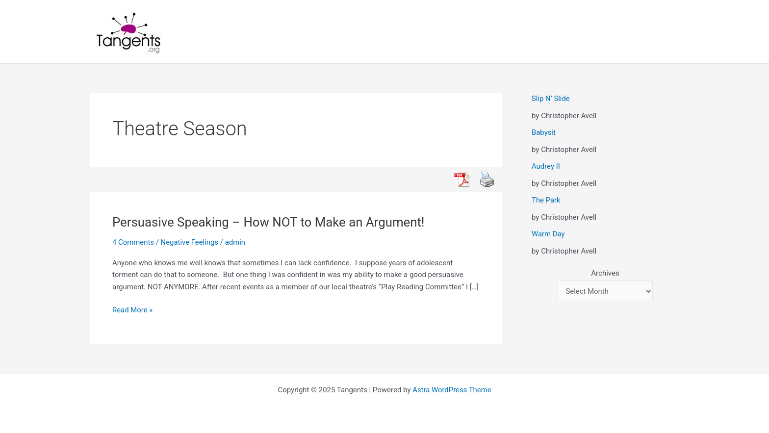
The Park (546, 200)
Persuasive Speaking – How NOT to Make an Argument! (269, 222)
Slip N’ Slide (551, 98)
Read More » (132, 310)
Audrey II (546, 166)
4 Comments (133, 242)
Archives (605, 273)
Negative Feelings (190, 242)
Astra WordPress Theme (452, 389)
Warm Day (548, 233)
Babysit (544, 132)
